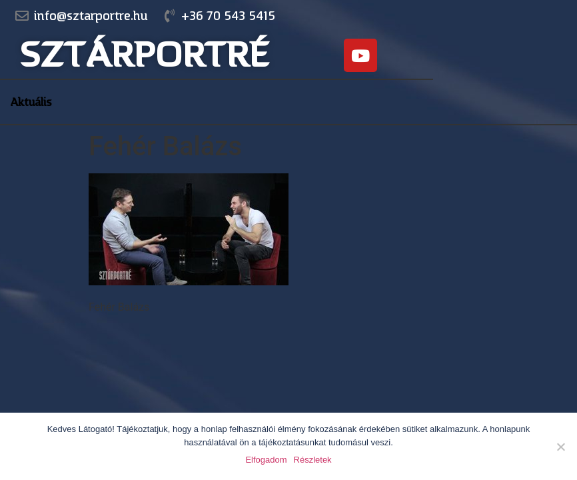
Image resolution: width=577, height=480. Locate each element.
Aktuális (31, 102)
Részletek (313, 460)
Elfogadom (266, 460)
